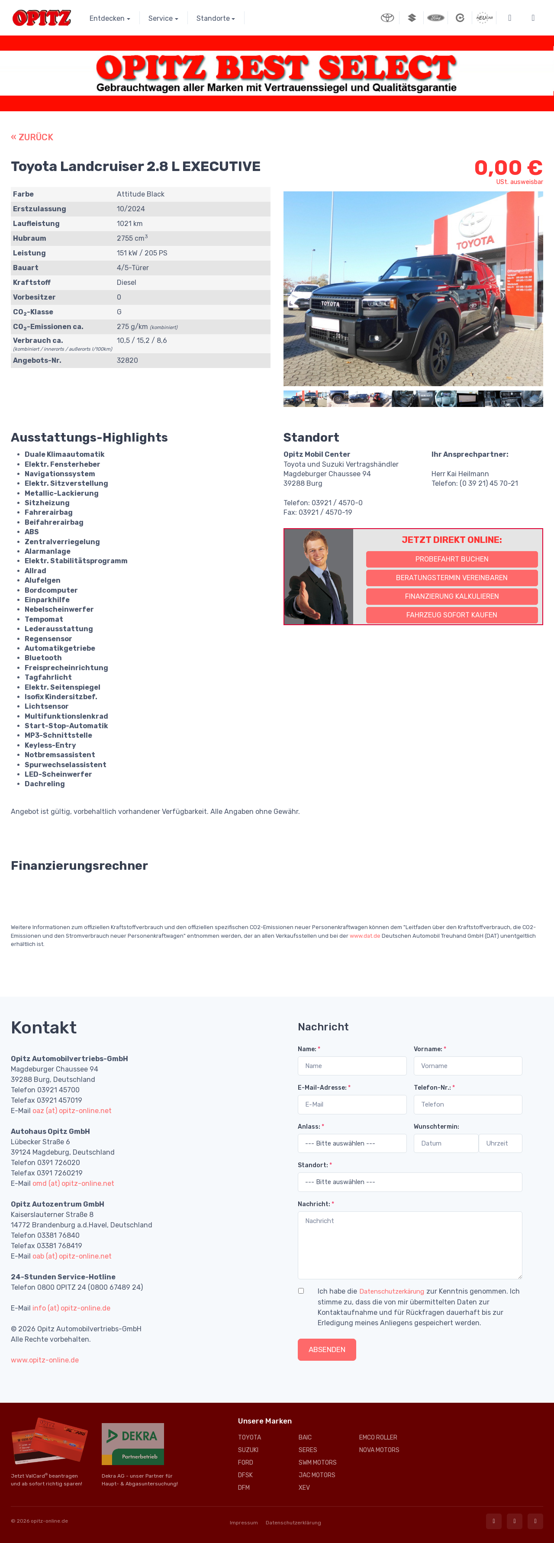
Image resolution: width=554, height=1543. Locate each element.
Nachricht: (316, 1204)
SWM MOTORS (318, 1462)
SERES (308, 1450)
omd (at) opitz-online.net (73, 1183)
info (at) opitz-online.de (71, 1308)
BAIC (305, 1437)
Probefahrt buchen (452, 559)
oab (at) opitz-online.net (72, 1256)
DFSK (245, 1475)
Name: (309, 1049)
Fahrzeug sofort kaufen (451, 615)
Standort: (315, 1165)
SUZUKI (248, 1450)
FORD (245, 1462)
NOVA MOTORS (379, 1450)
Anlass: (311, 1126)
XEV (304, 1487)
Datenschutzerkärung (391, 1291)
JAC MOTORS (317, 1475)
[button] (510, 18)
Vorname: (430, 1049)
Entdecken (107, 18)
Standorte (213, 18)
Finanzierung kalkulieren (452, 596)
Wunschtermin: (436, 1126)
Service (160, 18)
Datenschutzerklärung (293, 1523)
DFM (244, 1487)
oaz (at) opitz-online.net (72, 1111)
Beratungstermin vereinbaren (452, 578)
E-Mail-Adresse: (324, 1087)
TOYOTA (249, 1437)
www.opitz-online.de (45, 1360)
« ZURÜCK (32, 137)
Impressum (244, 1523)
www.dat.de (365, 936)
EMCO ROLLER (378, 1437)
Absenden (327, 1349)
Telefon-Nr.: (434, 1087)
